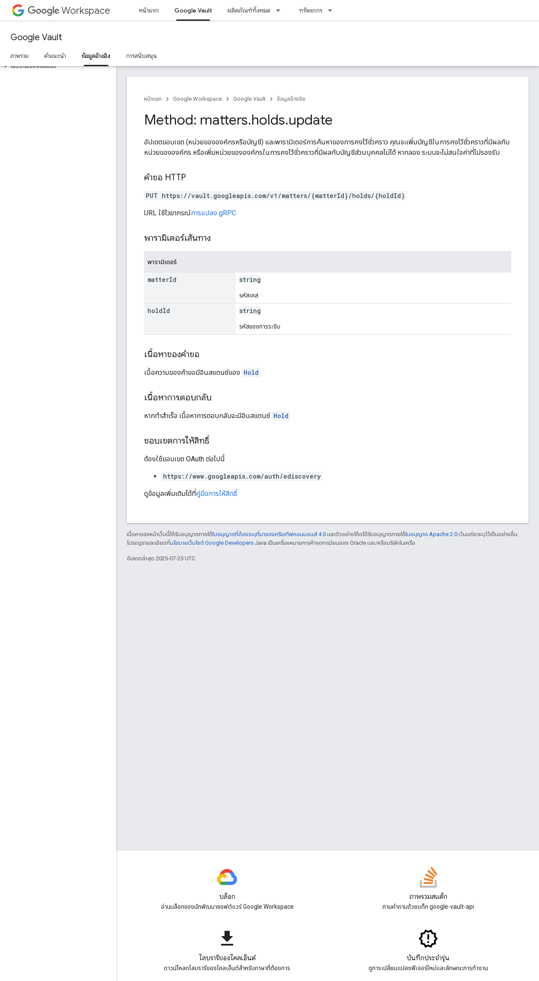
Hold (251, 372)
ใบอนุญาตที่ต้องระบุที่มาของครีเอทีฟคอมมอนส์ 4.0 (269, 534)
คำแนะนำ (55, 56)
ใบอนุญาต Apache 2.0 (431, 534)
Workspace (69, 10)
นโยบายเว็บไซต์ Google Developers (211, 543)
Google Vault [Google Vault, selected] (193, 10)
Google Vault (36, 37)
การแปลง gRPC (213, 213)
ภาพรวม (19, 56)
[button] (56, 66)
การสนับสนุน (141, 56)
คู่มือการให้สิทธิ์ (216, 493)
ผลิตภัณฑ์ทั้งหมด (249, 10)
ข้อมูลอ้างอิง (291, 99)
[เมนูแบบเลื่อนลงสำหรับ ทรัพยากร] (332, 10)
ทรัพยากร (310, 10)
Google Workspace (197, 99)
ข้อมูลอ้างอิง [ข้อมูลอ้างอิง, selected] (96, 56)
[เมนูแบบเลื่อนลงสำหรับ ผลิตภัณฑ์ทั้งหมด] (280, 10)
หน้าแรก (149, 10)
